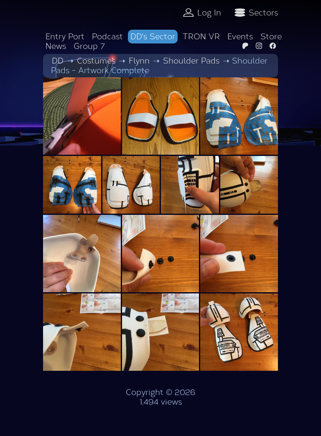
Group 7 (89, 46)
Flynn (139, 61)
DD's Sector (152, 36)
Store (271, 36)
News (56, 46)
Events (240, 36)
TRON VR (201, 36)
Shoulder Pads (191, 61)
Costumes (96, 61)
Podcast (107, 36)
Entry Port (65, 36)
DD (58, 61)
